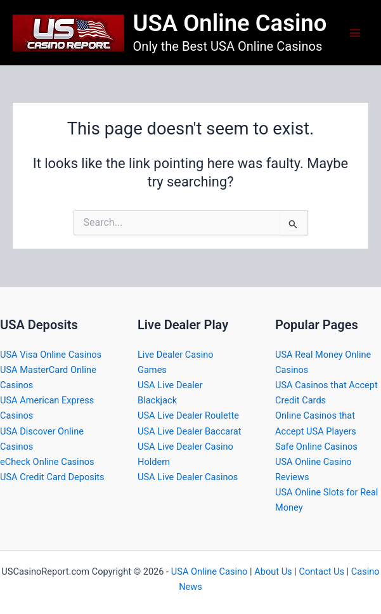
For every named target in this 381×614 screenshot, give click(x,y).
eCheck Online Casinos (47, 461)
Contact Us (321, 571)
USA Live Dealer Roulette (188, 415)
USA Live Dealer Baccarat (190, 431)
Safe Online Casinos (316, 446)
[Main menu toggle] (355, 33)
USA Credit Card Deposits (52, 477)
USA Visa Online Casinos (50, 354)
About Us (273, 571)
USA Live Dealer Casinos (188, 477)
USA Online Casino (230, 23)
